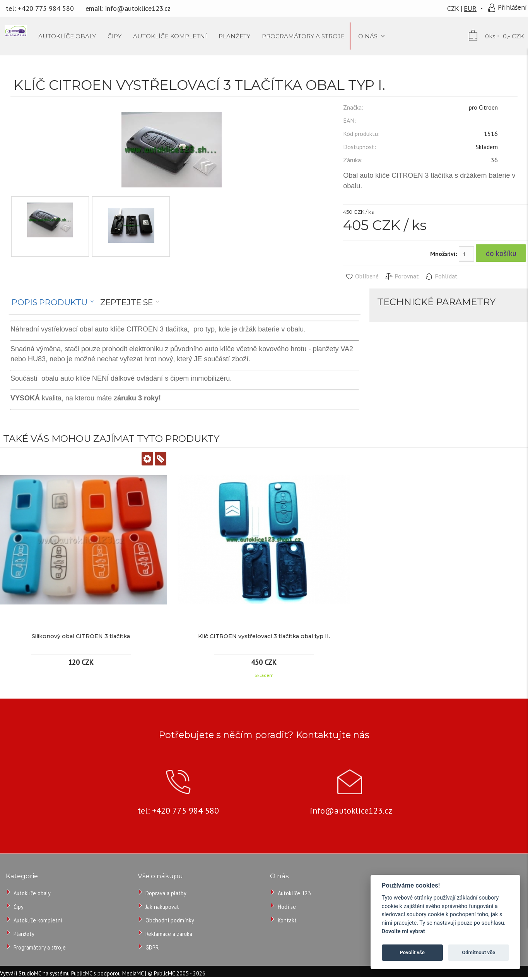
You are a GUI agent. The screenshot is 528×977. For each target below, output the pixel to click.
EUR (470, 8)
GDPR (152, 947)
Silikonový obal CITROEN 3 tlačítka (81, 636)
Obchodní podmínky (169, 920)
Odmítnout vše (478, 952)
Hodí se (287, 906)
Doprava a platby (165, 893)
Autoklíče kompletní (38, 920)
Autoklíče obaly (32, 893)
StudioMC (30, 973)
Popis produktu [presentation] (49, 302)
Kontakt (287, 920)
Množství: (443, 254)
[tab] (53, 302)
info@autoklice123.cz (138, 8)
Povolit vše (412, 952)
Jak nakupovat (162, 906)
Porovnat (401, 276)
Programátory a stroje (40, 947)
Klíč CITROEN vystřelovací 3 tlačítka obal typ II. (264, 636)
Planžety (24, 934)
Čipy (19, 906)
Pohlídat (441, 276)
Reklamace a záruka (168, 934)
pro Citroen (483, 107)
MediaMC (133, 973)
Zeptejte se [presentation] (126, 302)
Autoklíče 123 (294, 893)
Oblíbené (362, 276)
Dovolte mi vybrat (403, 931)
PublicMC (81, 973)
